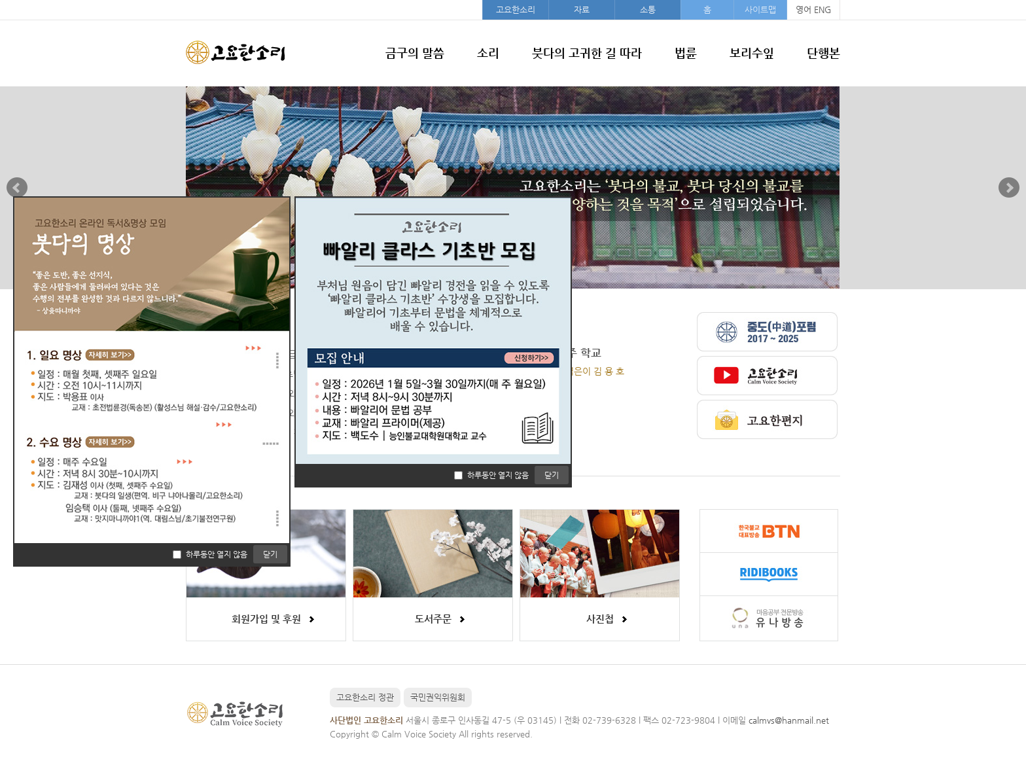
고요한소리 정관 (365, 697)
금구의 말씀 (414, 53)
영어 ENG (813, 9)
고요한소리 (515, 9)
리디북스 (769, 574)
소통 (648, 9)
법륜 (686, 53)
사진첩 (600, 618)
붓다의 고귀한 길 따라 (587, 53)
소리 (488, 53)
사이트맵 (760, 9)
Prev (17, 187)
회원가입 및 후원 (266, 618)
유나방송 (769, 617)
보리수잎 (752, 53)
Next (1009, 187)
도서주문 (433, 618)
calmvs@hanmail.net (789, 720)
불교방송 (769, 531)
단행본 (823, 53)
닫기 (551, 475)
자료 (582, 9)
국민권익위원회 (437, 697)
